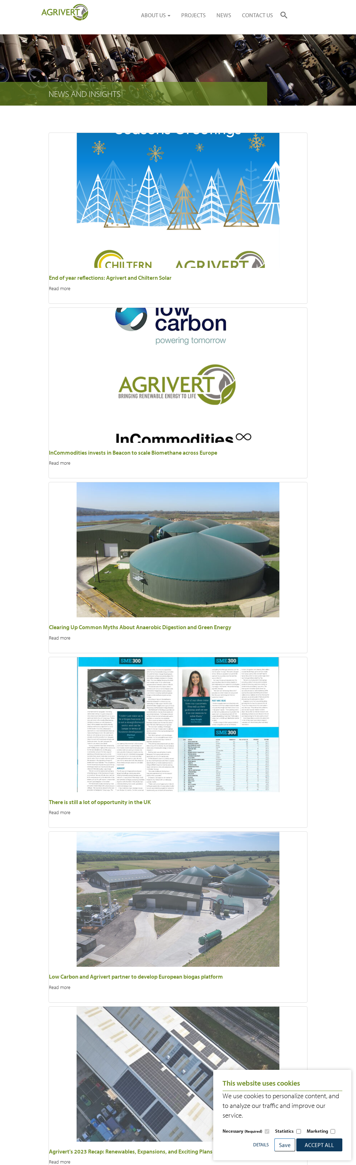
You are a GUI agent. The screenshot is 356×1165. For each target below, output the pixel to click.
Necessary (242, 1131)
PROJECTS (193, 15)
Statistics (284, 1131)
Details (261, 1144)
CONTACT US (257, 15)
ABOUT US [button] (155, 15)
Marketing (317, 1131)
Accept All (319, 1144)
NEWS (223, 15)
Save (285, 1144)
